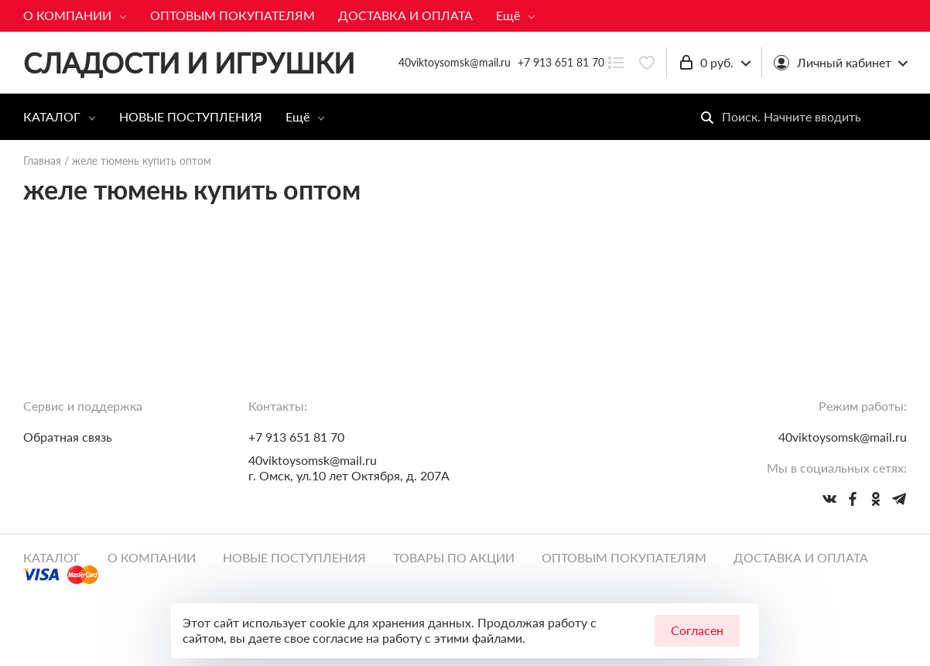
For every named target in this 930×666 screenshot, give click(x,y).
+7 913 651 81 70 (561, 62)
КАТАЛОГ (51, 116)
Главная (42, 160)
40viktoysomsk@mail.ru (312, 460)
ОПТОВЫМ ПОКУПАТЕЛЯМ (232, 15)
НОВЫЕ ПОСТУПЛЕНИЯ (190, 116)
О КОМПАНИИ (67, 15)
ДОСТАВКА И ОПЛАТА (405, 15)
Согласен (697, 630)
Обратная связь (67, 436)
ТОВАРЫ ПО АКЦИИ (454, 557)
